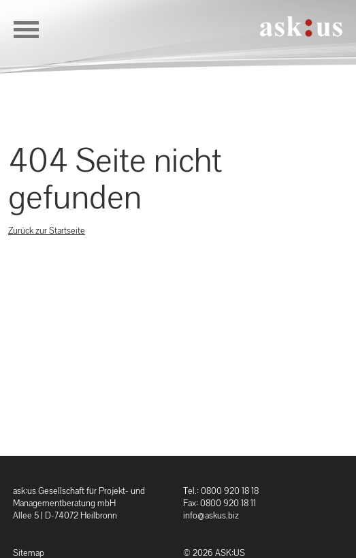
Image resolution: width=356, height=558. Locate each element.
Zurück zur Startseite (46, 230)
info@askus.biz (211, 515)
